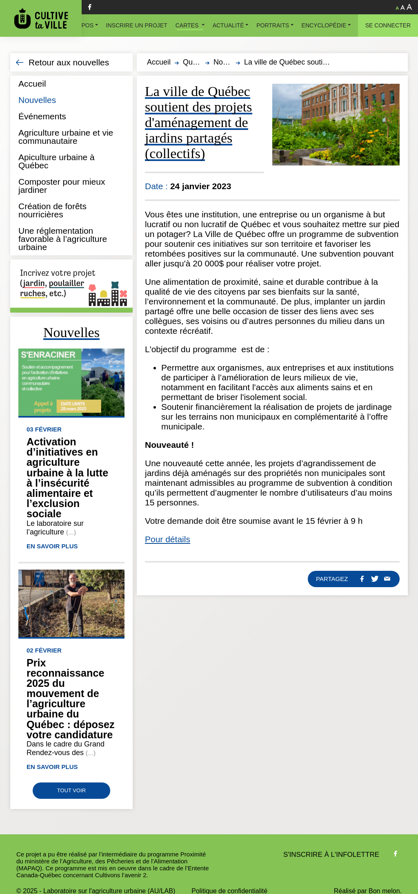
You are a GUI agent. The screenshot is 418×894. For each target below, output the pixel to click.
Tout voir (71, 790)
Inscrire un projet (136, 25)
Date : (157, 186)
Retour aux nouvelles (69, 62)
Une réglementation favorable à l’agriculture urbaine (62, 239)
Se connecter (388, 25)
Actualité (228, 25)
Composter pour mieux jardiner (61, 185)
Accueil (32, 83)
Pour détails (167, 539)
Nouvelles (37, 100)
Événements (42, 116)
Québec (196, 62)
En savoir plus (52, 546)
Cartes (188, 25)
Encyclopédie (324, 25)
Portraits (272, 25)
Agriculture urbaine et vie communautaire (65, 136)
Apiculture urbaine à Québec (56, 161)
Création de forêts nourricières (52, 210)
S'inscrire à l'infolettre (331, 854)
